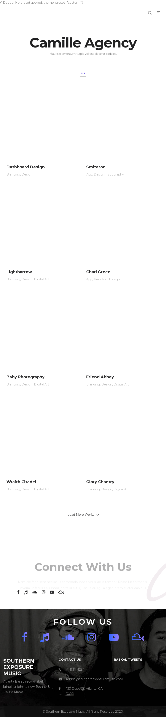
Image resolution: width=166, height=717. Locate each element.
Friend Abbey (100, 389)
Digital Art (41, 283)
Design (27, 175)
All (83, 73)
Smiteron (95, 169)
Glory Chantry (100, 501)
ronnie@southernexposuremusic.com (94, 679)
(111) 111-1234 (75, 669)
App (89, 177)
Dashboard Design (25, 168)
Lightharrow (19, 275)
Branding (13, 175)
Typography (115, 177)
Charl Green (98, 278)
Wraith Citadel (21, 497)
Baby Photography (25, 386)
